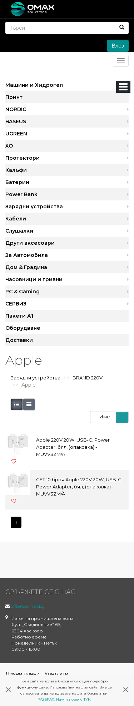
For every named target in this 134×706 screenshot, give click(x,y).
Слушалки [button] (19, 231)
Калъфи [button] (16, 170)
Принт (14, 97)
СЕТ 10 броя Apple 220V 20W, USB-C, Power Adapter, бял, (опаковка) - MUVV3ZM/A (79, 487)
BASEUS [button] (15, 121)
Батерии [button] (17, 182)
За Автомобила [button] (26, 255)
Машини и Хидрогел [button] (34, 85)
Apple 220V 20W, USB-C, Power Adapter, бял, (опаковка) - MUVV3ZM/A (73, 447)
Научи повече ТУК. (73, 699)
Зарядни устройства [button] (34, 206)
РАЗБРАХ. (46, 699)
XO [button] (9, 146)
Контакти (56, 674)
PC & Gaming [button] (22, 291)
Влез (117, 46)
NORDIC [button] (15, 109)
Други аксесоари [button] (30, 243)
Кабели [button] (15, 218)
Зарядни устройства (35, 378)
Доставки (19, 340)
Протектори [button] (22, 158)
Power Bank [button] (21, 194)
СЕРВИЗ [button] (15, 303)
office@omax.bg (28, 606)
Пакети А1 (19, 316)
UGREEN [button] (16, 133)
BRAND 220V (88, 378)
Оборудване (22, 328)
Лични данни (22, 674)
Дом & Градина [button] (26, 267)
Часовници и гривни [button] (34, 279)
